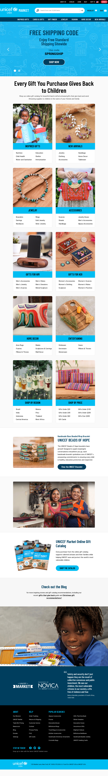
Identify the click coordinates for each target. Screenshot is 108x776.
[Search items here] (57, 10)
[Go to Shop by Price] (75, 380)
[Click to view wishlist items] (92, 10)
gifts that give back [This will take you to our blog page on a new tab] (47, 595)
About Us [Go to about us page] (63, 2)
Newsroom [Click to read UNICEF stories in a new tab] (16, 726)
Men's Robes (40, 281)
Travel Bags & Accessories (57, 730)
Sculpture (62, 288)
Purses (51, 719)
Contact (31, 726)
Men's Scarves (21, 288)
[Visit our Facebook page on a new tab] (30, 748)
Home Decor (86, 19)
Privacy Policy (33, 730)
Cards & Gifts (38, 19)
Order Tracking (33, 716)
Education (39, 153)
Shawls (61, 220)
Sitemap (15, 737)
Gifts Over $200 (84, 416)
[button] (15, 71)
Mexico (38, 409)
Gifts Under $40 (64, 413)
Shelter (38, 156)
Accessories (63, 160)
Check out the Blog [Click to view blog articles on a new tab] (54, 586)
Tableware (82, 160)
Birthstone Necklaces (80, 733)
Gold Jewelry (40, 220)
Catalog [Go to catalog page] (71, 2)
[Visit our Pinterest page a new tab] (39, 748)
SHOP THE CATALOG (67, 568)
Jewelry (64, 19)
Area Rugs (20, 345)
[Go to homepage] (14, 10)
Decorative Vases (78, 723)
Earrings (19, 220)
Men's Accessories (85, 220)
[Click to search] (82, 10)
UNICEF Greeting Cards (80, 740)
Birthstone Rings (54, 726)
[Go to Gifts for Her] (75, 251)
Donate (15, 733)
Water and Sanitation (24, 160)
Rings (38, 217)
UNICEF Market (17, 719)
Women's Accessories (67, 281)
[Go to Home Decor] (32, 315)
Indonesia (19, 416)
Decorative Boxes (54, 723)
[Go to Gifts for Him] (32, 251)
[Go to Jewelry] (32, 187)
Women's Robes (84, 284)
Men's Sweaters (42, 284)
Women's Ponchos (85, 288)
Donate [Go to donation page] (104, 2)
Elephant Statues (78, 730)
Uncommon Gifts (78, 726)
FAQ (30, 733)
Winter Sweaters (78, 719)
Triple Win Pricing (18, 723)
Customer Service (34, 723)
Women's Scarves (85, 281)
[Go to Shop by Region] (32, 380)
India (17, 413)
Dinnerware (63, 352)
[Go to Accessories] (75, 187)
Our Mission (17, 716)
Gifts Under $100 (84, 409)
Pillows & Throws (22, 352)
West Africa (40, 419)
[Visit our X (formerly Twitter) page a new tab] (34, 748)
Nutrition (19, 153)
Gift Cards (62, 419)
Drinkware (62, 345)
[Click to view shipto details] (94, 1)
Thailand (39, 416)
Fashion (75, 19)
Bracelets (19, 217)
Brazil (18, 409)
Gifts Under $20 (64, 409)
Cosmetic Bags (53, 740)
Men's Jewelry (21, 284)
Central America (22, 419)
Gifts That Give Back (79, 716)
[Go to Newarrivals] (75, 123)
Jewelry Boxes (83, 217)
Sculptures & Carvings (44, 348)
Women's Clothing (65, 284)
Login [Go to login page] (79, 2)
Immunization (41, 160)
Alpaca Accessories (85, 224)
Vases (80, 345)
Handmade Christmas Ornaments (59, 737)
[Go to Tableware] (75, 315)
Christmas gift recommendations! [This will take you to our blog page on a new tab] (60, 596)
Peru (37, 413)
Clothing (62, 156)
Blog (14, 730)
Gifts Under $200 (84, 413)
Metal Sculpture (42, 288)
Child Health (20, 156)
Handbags (82, 153)
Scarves (62, 217)
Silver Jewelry (41, 224)
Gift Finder (52, 19)
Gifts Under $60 (64, 416)
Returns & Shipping (35, 719)
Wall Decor (40, 352)
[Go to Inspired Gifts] (32, 123)
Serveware (63, 348)
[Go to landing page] (54, 49)
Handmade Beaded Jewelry (81, 737)
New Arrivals (100, 19)
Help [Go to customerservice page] (85, 2)
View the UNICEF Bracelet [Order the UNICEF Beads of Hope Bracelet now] (71, 466)
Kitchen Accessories (55, 733)
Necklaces (20, 224)
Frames (19, 348)
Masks (38, 345)
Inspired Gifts (23, 19)
